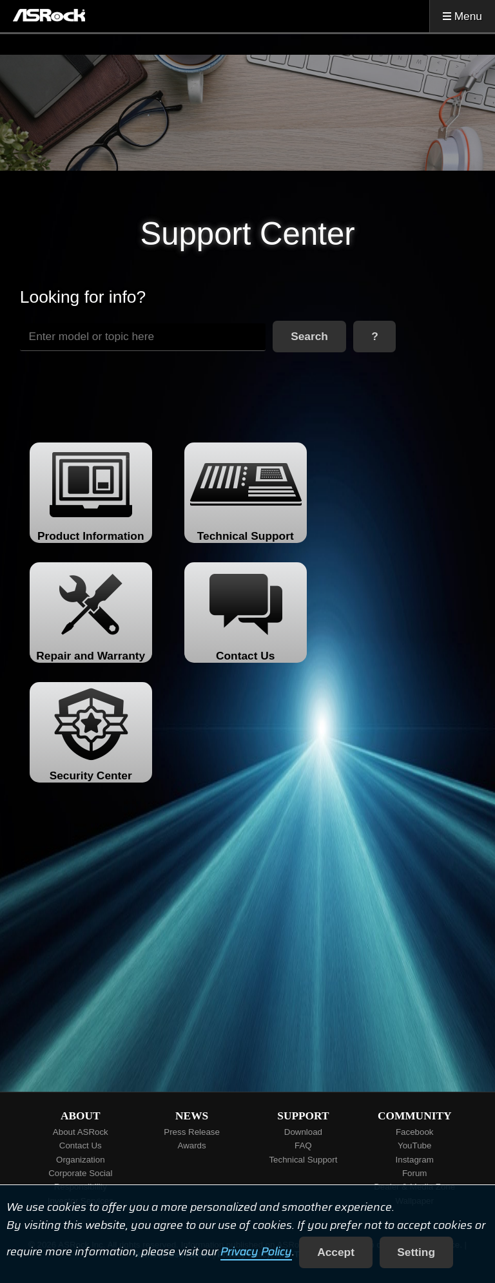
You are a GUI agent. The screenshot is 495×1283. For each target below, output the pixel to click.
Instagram (415, 1159)
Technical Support (303, 1159)
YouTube (414, 1145)
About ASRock (80, 1132)
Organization (80, 1159)
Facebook (415, 1132)
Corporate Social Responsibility (80, 1180)
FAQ (303, 1145)
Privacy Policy (256, 1252)
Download (303, 1132)
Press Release (192, 1132)
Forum (414, 1173)
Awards (192, 1145)
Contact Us (80, 1145)
